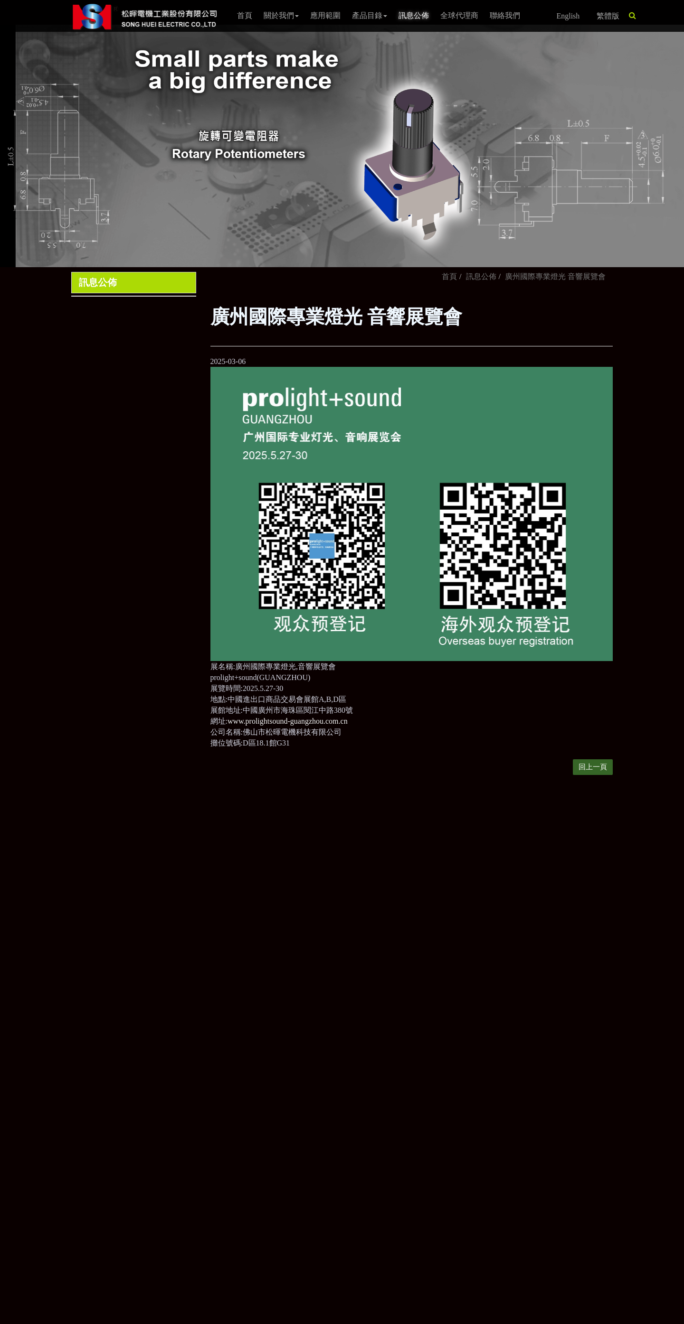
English (568, 16)
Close (8, 1047)
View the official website (80, 1145)
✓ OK (252, 1319)
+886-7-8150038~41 (292, 864)
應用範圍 (325, 15)
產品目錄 (369, 15)
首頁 (244, 15)
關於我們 (281, 15)
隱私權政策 (409, 949)
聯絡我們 (505, 15)
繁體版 (608, 16)
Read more (20, 1145)
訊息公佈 (414, 15)
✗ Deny (12, 1080)
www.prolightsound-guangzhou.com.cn (288, 721)
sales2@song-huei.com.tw (301, 916)
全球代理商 (459, 15)
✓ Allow (13, 1069)
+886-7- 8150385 (288, 882)
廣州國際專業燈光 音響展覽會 (555, 276)
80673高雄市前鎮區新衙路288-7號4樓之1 (328, 934)
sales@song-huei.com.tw (299, 899)
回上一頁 (593, 767)
